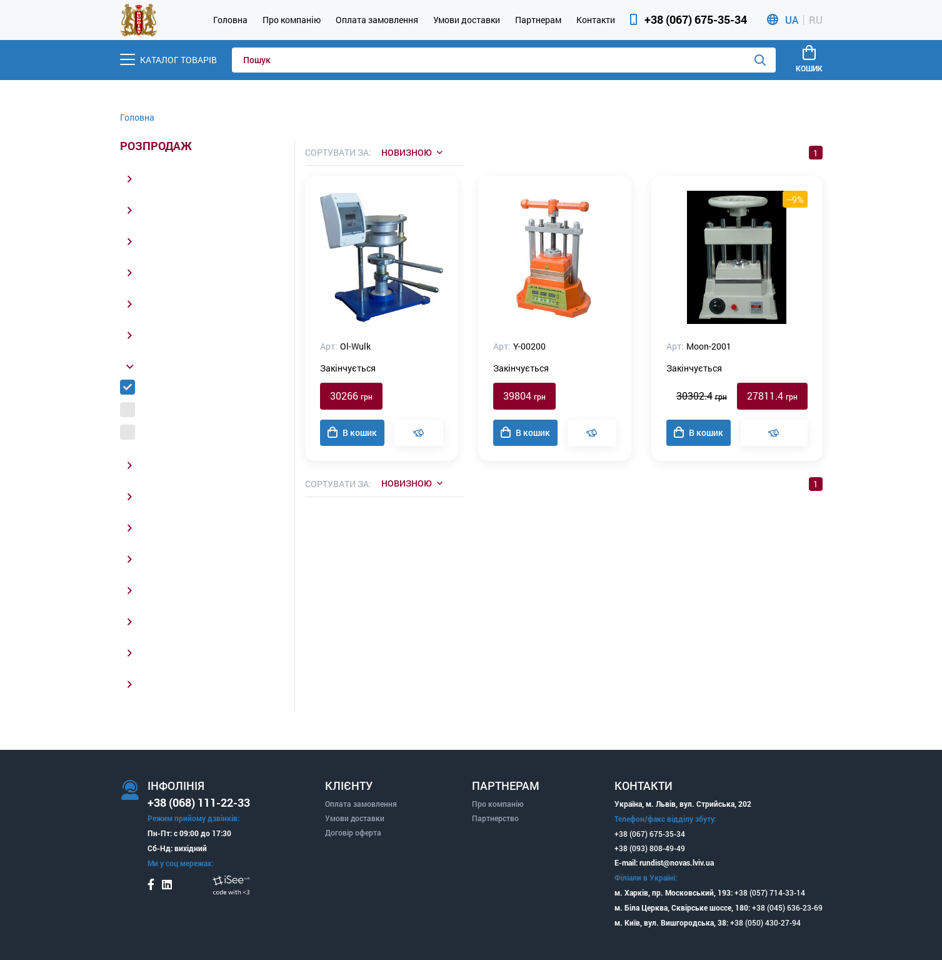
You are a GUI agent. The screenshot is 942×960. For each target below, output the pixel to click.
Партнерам (538, 20)
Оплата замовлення (377, 20)
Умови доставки (466, 20)
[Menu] (168, 60)
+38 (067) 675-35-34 (695, 19)
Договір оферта (353, 832)
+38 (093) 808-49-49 (649, 848)
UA (791, 20)
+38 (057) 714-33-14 (769, 892)
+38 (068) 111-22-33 (199, 802)
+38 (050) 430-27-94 (765, 922)
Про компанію (292, 20)
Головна (230, 20)
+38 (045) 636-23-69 (787, 907)
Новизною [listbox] (406, 152)
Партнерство (495, 818)
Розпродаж (156, 146)
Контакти (595, 20)
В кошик (352, 432)
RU (816, 20)
